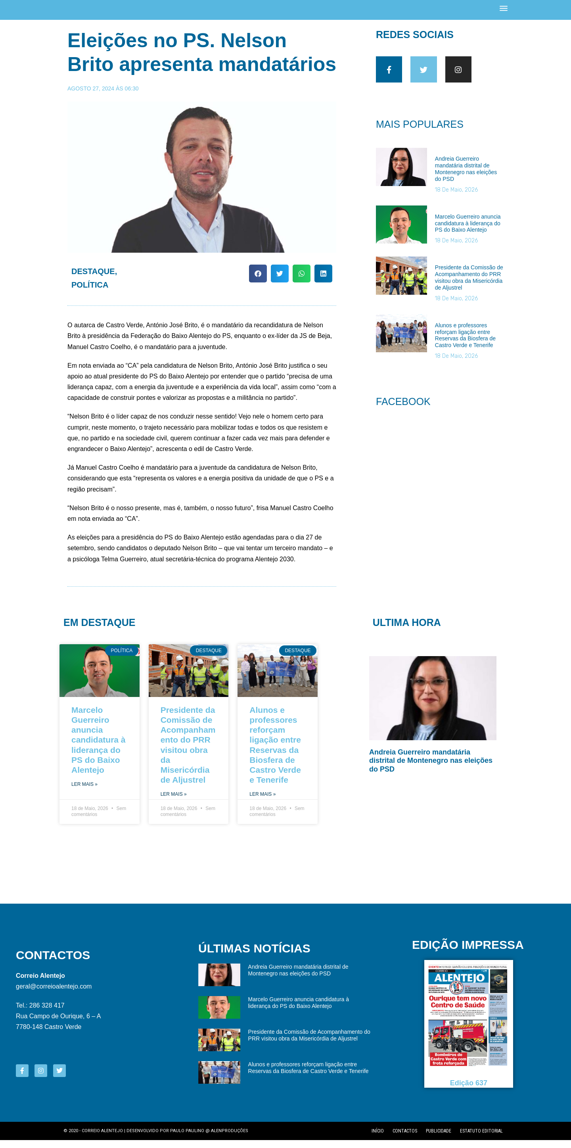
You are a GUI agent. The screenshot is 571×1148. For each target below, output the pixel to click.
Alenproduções (229, 1138)
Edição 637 (468, 1091)
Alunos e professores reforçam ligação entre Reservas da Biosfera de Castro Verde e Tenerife (465, 347)
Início (378, 1139)
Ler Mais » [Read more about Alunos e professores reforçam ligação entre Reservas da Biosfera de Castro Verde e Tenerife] (262, 802)
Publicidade (438, 1139)
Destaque (93, 279)
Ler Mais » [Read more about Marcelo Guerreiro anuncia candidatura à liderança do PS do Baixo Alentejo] (84, 792)
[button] (258, 281)
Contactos (405, 1139)
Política (89, 292)
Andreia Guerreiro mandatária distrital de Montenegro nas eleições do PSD (466, 181)
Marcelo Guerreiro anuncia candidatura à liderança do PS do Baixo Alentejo (468, 236)
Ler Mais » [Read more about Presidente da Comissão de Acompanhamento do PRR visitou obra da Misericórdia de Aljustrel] (174, 802)
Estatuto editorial (481, 1139)
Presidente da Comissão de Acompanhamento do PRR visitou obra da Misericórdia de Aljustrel (469, 290)
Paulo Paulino (187, 1138)
